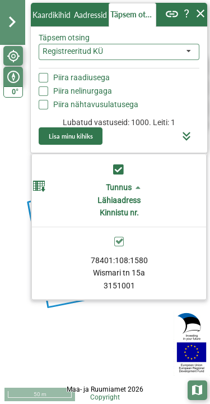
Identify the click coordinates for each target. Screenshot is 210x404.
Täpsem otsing (133, 14)
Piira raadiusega (81, 77)
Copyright (105, 397)
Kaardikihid (51, 15)
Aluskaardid (198, 389)
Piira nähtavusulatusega (95, 104)
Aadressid (90, 15)
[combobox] (119, 52)
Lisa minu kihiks (71, 136)
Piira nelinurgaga (82, 90)
